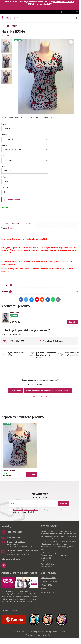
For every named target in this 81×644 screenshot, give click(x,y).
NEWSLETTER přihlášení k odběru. (25, 510)
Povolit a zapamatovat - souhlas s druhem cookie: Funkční (47, 390)
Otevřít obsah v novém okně (39, 396)
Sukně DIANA (15, 313)
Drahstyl (11, 228)
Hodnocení (5, 36)
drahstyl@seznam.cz (14, 544)
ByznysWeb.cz (48, 635)
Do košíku (57, 215)
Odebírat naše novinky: (39, 497)
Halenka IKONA (9, 470)
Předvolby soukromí (37, 631)
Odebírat (63, 504)
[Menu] (76, 18)
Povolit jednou (15, 390)
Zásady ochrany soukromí (55, 631)
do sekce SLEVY (46, 4)
